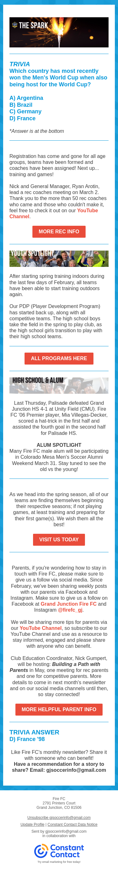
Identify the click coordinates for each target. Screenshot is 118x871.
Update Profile (32, 824)
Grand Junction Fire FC (69, 604)
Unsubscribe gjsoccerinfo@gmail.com (59, 817)
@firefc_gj (70, 610)
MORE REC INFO (59, 231)
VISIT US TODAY (59, 539)
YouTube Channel (41, 628)
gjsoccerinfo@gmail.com (66, 831)
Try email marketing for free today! (59, 861)
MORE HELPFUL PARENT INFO (59, 709)
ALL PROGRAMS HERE (59, 358)
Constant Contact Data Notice (73, 824)
